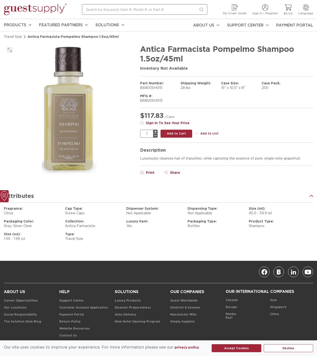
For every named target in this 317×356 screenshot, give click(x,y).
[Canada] (232, 300)
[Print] (147, 173)
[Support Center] (247, 25)
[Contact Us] (68, 335)
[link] (17, 25)
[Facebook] (264, 272)
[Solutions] (110, 25)
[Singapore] (278, 307)
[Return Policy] (70, 321)
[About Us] (206, 25)
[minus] (155, 136)
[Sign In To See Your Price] (164, 123)
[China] (274, 314)
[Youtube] (308, 272)
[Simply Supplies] (182, 321)
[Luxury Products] (128, 300)
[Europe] (231, 307)
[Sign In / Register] (265, 9)
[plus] (155, 132)
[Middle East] (234, 316)
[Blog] (278, 272)
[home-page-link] (35, 9)
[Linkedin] (293, 272)
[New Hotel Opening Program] (137, 321)
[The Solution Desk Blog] (22, 321)
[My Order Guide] (235, 9)
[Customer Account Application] (83, 307)
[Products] (17, 25)
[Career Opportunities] (21, 300)
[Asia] (273, 300)
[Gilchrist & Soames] (185, 307)
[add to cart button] (176, 134)
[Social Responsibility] (20, 314)
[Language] (305, 9)
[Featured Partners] (63, 25)
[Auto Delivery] (125, 314)
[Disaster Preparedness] (133, 307)
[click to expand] (10, 50)
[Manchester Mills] (183, 314)
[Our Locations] (15, 307)
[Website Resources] (74, 328)
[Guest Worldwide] (184, 300)
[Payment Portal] (294, 25)
